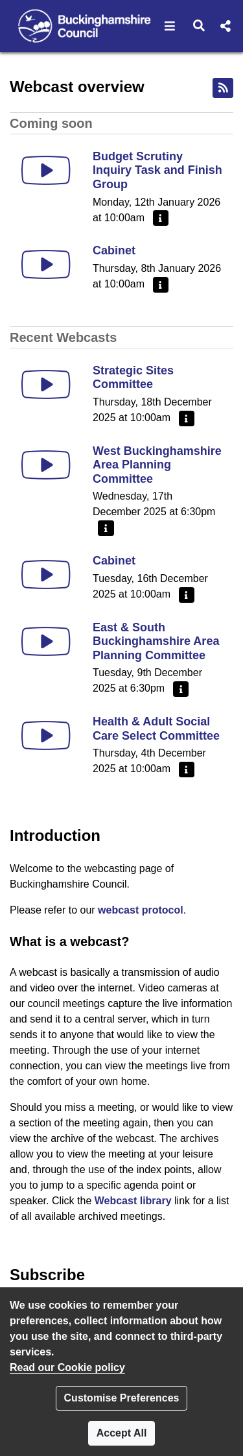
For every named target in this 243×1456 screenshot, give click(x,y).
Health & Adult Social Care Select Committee (156, 728)
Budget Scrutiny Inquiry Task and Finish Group (157, 170)
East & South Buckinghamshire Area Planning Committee (156, 641)
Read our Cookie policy (67, 1367)
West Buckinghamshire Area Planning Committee (157, 464)
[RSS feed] (223, 88)
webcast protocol (140, 910)
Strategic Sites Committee (133, 377)
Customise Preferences (121, 1397)
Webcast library (133, 1200)
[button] (170, 26)
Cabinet (114, 250)
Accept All (122, 1432)
